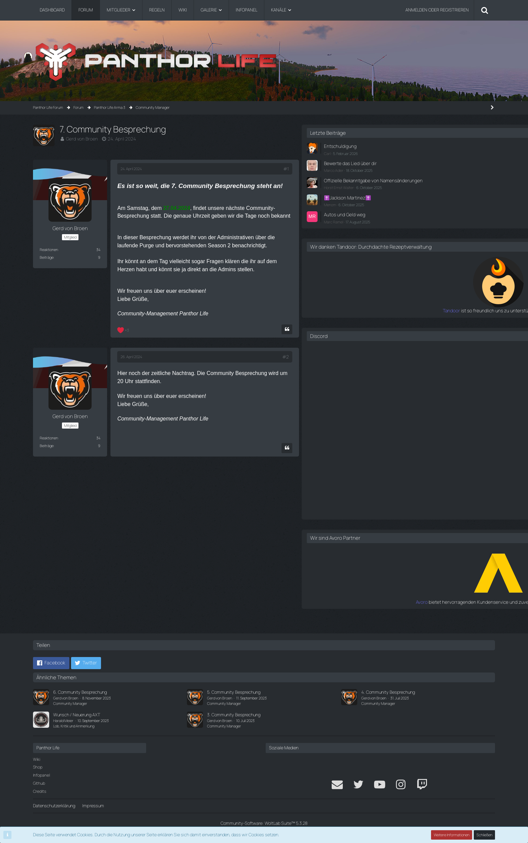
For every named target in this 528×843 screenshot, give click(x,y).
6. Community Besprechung (80, 692)
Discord (397, 344)
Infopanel (41, 775)
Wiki (36, 759)
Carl (406, 152)
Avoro (397, 610)
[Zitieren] (355, 327)
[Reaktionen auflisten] (124, 327)
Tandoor (394, 319)
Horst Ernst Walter (418, 191)
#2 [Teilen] (354, 355)
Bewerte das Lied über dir (427, 162)
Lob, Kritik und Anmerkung (73, 725)
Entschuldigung (417, 146)
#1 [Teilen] (354, 169)
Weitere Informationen (452, 834)
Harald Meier (63, 720)
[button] (51, 663)
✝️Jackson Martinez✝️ (425, 201)
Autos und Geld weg (422, 218)
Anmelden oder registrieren (437, 10)
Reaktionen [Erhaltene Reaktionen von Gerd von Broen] (49, 249)
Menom (409, 208)
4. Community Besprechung (388, 692)
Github (39, 783)
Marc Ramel (412, 224)
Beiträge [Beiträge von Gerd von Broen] (47, 257)
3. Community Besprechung (233, 715)
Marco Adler (412, 168)
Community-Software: (264, 823)
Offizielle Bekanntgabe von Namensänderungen (428, 182)
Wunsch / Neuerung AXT (76, 715)
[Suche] (484, 10)
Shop (37, 767)
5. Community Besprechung (233, 692)
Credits (39, 791)
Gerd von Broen (80, 138)
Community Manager (70, 703)
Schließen (484, 834)
